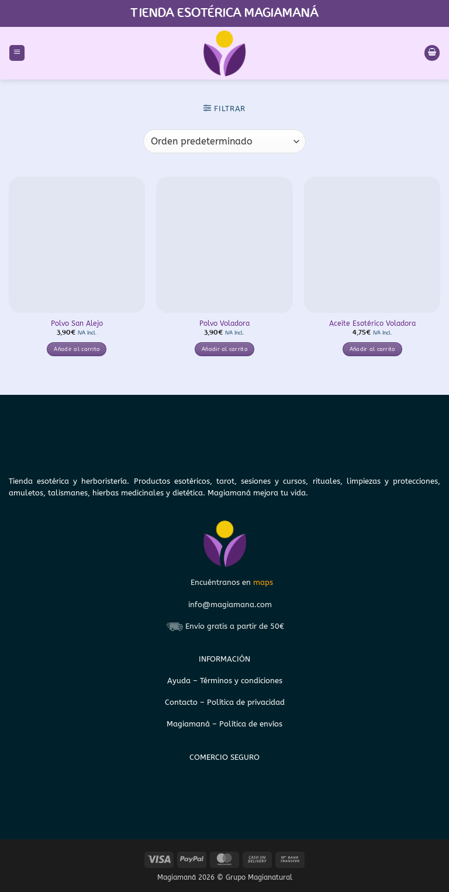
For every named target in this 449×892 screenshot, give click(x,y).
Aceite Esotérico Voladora (372, 323)
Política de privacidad (246, 702)
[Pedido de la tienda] (224, 141)
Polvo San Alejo (77, 323)
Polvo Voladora (224, 323)
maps (263, 582)
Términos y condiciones (241, 680)
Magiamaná (188, 723)
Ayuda (180, 680)
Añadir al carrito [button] (76, 349)
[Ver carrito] (432, 53)
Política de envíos (250, 723)
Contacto (182, 702)
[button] (17, 53)
